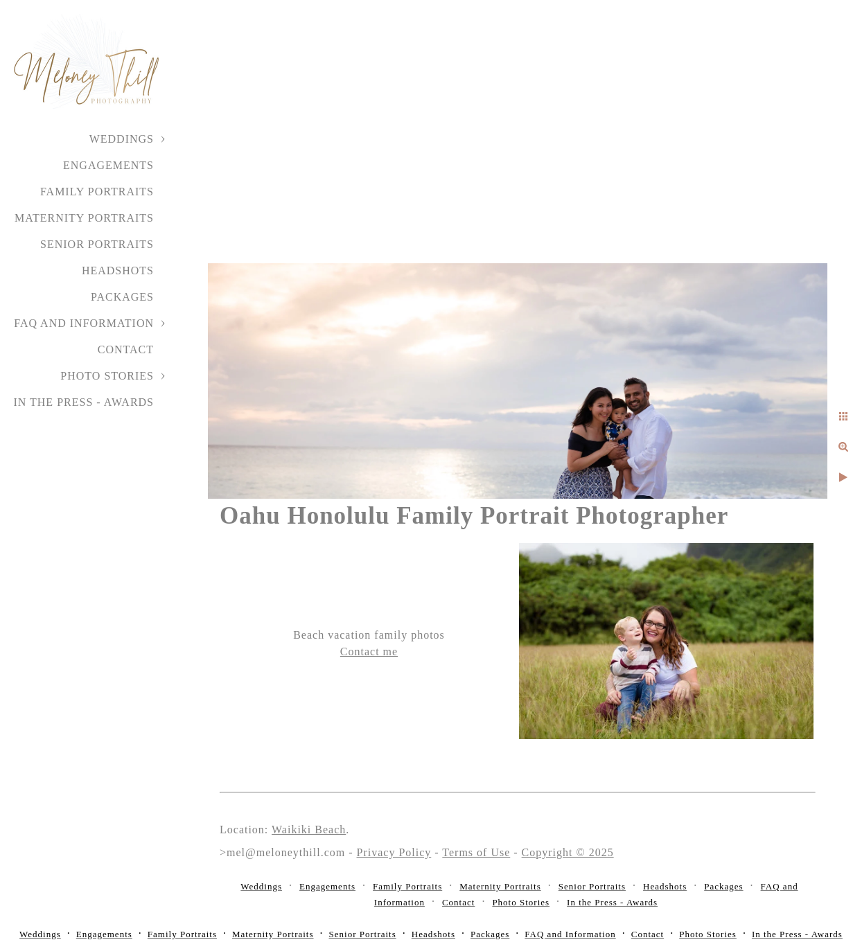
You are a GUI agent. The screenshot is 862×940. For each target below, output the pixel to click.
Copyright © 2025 (568, 852)
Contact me (369, 651)
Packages (122, 297)
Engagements (108, 165)
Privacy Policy (394, 852)
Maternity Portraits (84, 218)
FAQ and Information (84, 323)
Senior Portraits (97, 244)
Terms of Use (476, 852)
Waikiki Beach (309, 829)
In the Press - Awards (83, 402)
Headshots (118, 270)
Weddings (121, 139)
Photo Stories (107, 376)
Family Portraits (97, 191)
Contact (126, 349)
